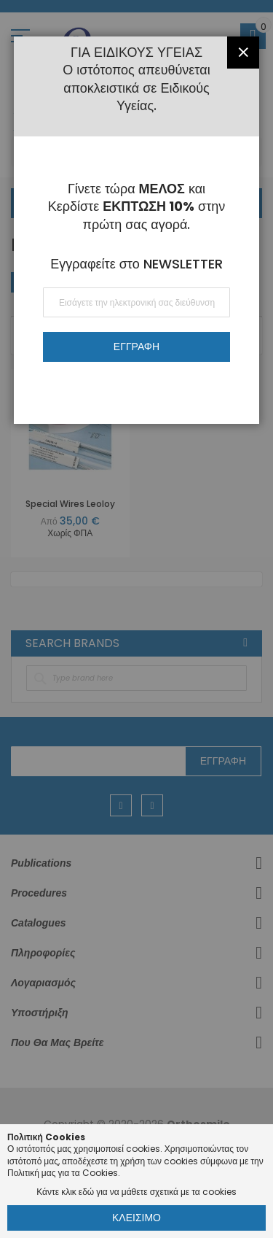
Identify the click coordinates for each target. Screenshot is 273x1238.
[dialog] (136, 619)
